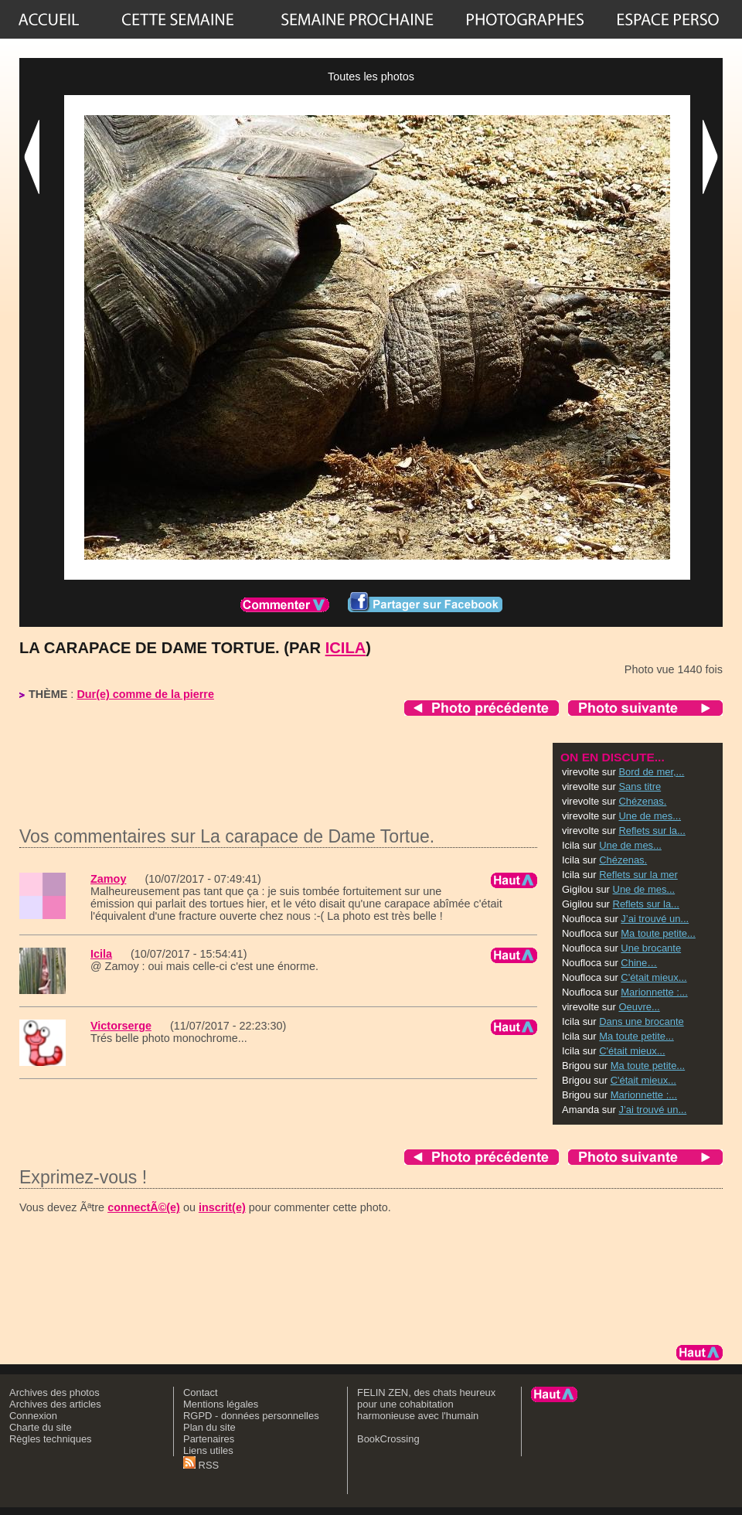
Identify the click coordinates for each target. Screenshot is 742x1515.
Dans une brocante (641, 1021)
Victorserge (120, 1026)
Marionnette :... (654, 992)
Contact (200, 1392)
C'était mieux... (653, 977)
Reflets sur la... (651, 830)
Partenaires (208, 1439)
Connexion (33, 1415)
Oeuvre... (638, 1007)
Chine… (639, 963)
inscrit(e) (222, 1207)
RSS (201, 1465)
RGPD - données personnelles (251, 1415)
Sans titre (639, 786)
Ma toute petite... (658, 933)
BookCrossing (388, 1439)
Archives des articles (55, 1404)
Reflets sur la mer (638, 874)
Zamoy (108, 879)
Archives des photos (54, 1392)
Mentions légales (220, 1404)
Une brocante (651, 948)
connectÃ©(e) (143, 1207)
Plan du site (209, 1427)
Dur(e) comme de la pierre (145, 694)
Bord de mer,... (651, 772)
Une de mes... (649, 816)
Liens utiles (208, 1450)
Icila (345, 647)
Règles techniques (50, 1439)
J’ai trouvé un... (655, 918)
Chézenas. (642, 801)
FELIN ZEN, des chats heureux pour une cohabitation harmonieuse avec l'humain (426, 1404)
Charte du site (40, 1427)
